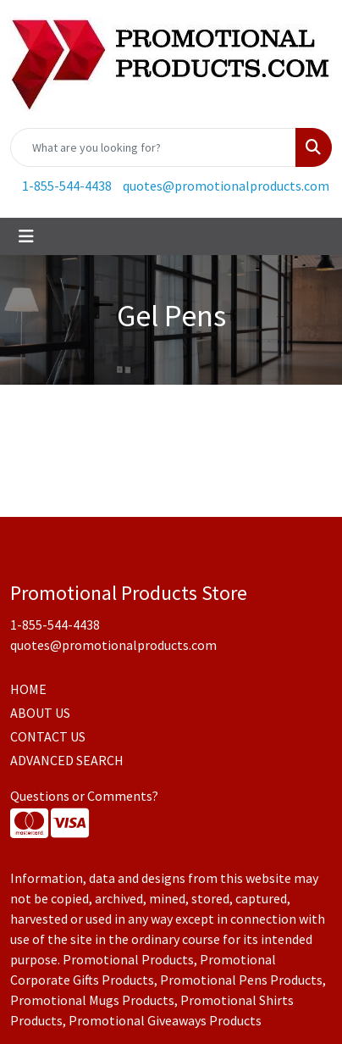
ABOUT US (40, 712)
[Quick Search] (153, 147)
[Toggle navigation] (26, 236)
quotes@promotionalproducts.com (226, 185)
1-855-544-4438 (67, 185)
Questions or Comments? (84, 795)
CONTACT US (48, 736)
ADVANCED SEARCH (67, 760)
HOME (28, 688)
